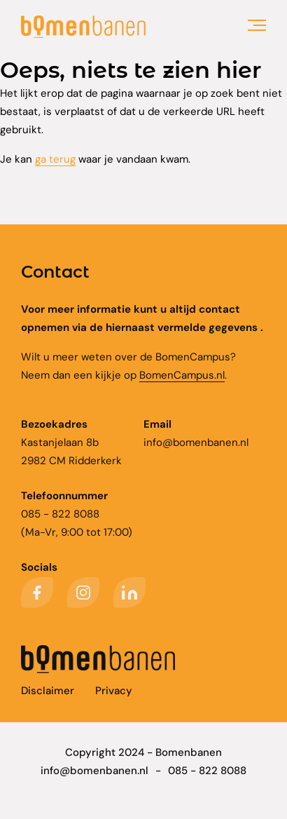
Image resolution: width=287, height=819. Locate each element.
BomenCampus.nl (182, 375)
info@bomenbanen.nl (196, 442)
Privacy (113, 691)
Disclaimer (47, 691)
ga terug (55, 159)
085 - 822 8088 (207, 771)
